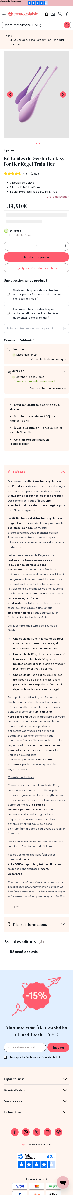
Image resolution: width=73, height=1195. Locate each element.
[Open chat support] (63, 1182)
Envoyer (58, 1047)
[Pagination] (33, 143)
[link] (53, 14)
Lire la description (58, 196)
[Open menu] (4, 14)
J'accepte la (34, 1057)
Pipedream (11, 150)
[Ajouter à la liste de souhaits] (36, 268)
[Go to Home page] (23, 14)
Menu (8, 35)
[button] (46, 14)
